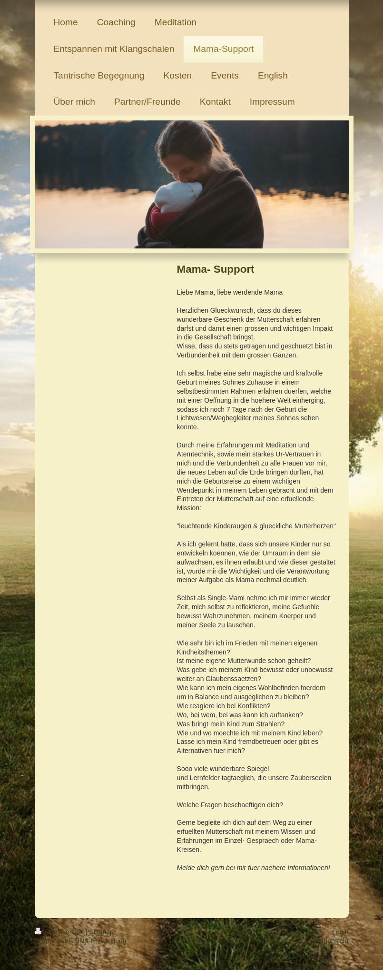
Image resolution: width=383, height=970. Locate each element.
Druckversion (60, 932)
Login (340, 932)
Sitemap (101, 932)
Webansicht (331, 941)
